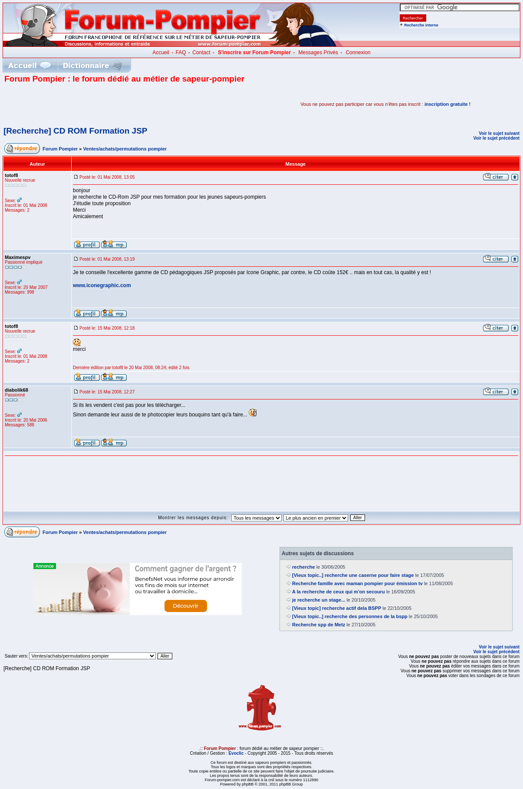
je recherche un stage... (318, 599)
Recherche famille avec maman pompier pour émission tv (357, 583)
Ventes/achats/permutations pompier (125, 148)
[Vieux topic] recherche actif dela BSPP (336, 608)
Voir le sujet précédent (496, 138)
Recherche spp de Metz (318, 624)
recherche (303, 567)
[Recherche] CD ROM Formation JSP (75, 130)
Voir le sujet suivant (499, 133)
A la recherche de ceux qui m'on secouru (338, 591)
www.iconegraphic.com (102, 285)
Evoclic (235, 753)
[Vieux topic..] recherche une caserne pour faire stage (353, 575)
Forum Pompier (60, 148)
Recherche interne (421, 25)
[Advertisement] (105, 104)
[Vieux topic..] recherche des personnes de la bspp (350, 616)
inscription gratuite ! (447, 104)
